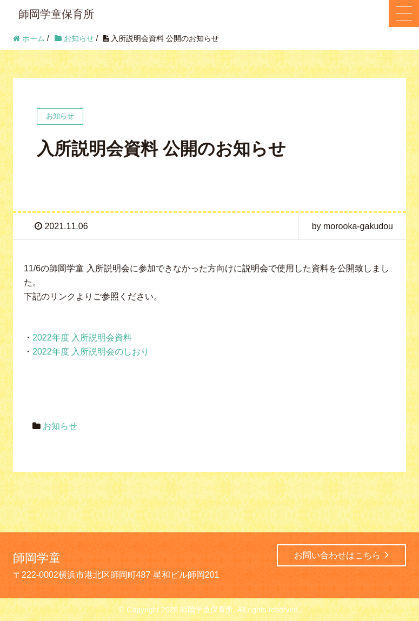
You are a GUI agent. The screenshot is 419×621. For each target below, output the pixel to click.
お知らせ (60, 426)
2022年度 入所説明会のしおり (90, 351)
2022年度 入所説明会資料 (82, 337)
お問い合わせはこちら (341, 555)
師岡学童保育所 (56, 14)
